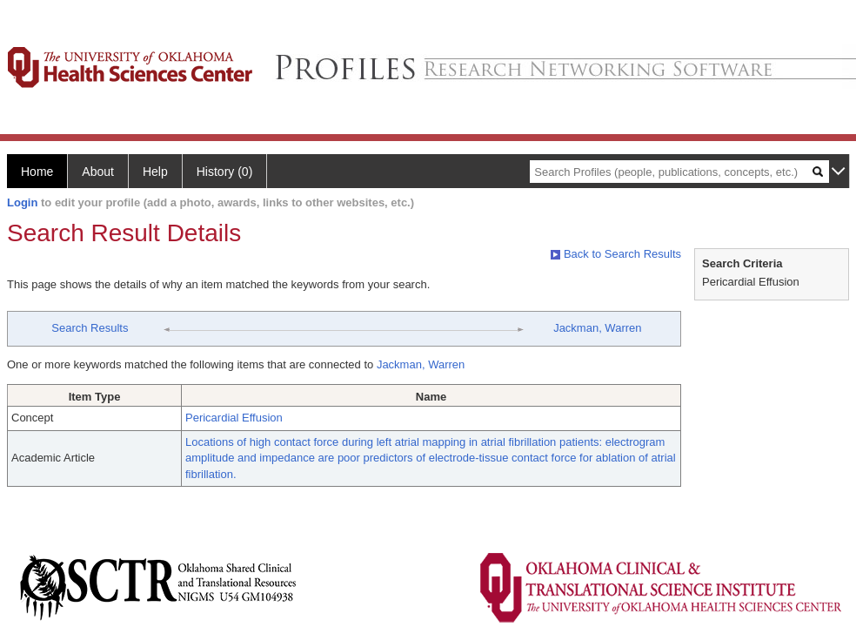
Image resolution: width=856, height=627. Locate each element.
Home (37, 172)
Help (155, 172)
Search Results (89, 327)
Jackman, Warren (597, 327)
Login (22, 202)
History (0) (225, 172)
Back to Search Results (616, 253)
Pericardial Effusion (234, 417)
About (98, 172)
